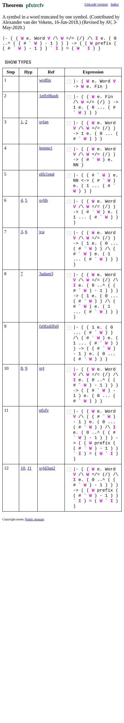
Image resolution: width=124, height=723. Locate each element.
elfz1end (46, 174)
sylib (43, 200)
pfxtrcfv (35, 5)
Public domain (34, 519)
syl (41, 368)
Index (115, 4)
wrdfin (45, 80)
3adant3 (46, 273)
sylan (44, 122)
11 (29, 468)
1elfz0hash (48, 95)
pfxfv (44, 410)
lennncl (45, 148)
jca (41, 231)
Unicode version (96, 4)
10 (23, 468)
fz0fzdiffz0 (49, 326)
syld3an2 (47, 468)
